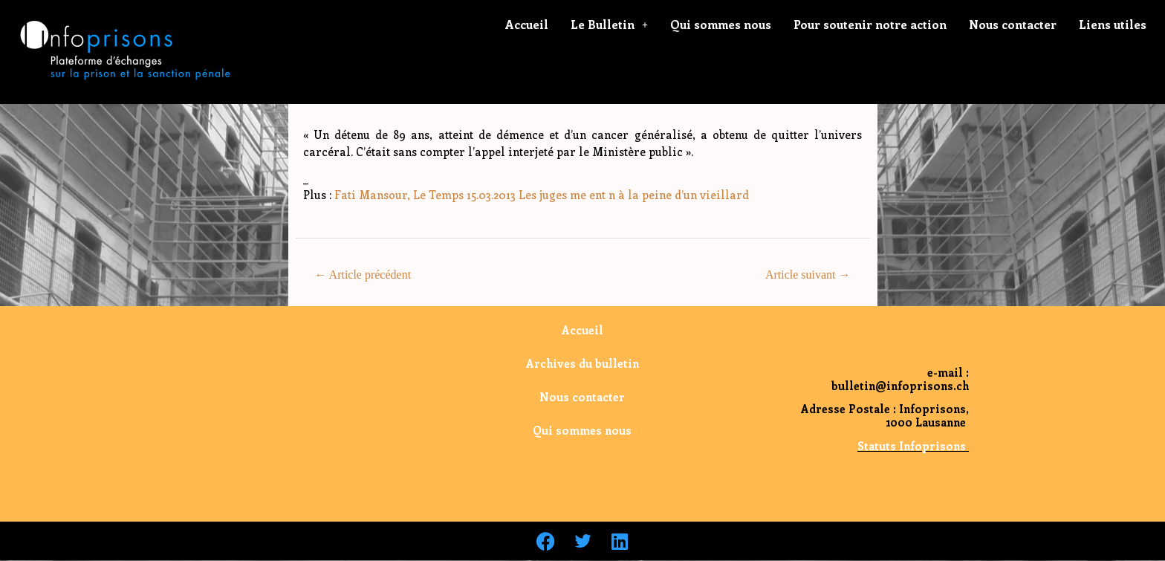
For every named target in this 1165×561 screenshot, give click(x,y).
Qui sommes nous (720, 24)
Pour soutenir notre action (870, 24)
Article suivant (808, 274)
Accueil (526, 24)
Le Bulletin (609, 24)
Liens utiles (1112, 24)
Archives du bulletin (582, 363)
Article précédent (362, 274)
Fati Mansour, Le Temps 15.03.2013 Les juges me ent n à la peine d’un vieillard (540, 194)
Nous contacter (1013, 24)
